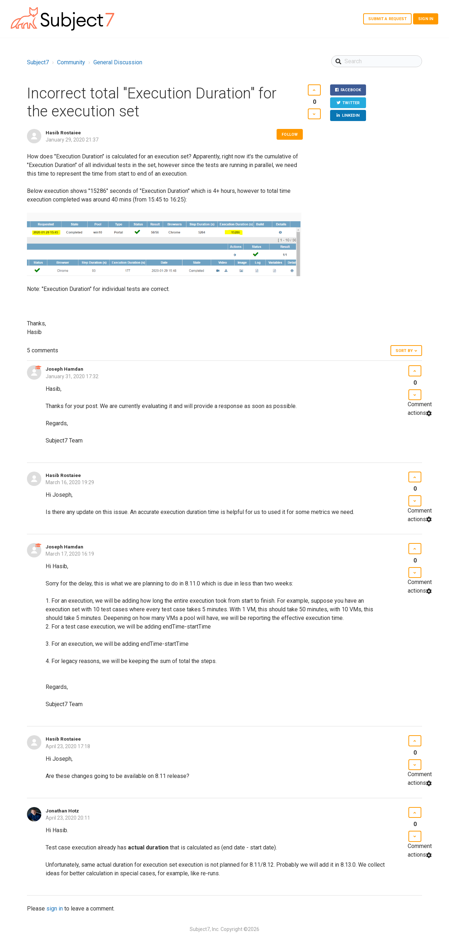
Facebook (351, 90)
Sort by (404, 350)
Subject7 (38, 62)
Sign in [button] (425, 19)
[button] (314, 90)
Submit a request (387, 19)
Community (71, 62)
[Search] (376, 61)
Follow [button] (290, 134)
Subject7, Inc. (204, 929)
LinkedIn (351, 115)
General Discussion (117, 62)
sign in (54, 908)
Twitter (351, 103)
